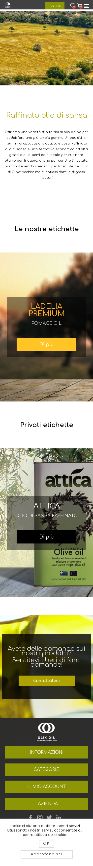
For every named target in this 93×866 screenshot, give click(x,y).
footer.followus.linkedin (59, 817)
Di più (46, 344)
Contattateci (46, 681)
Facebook (30, 817)
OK (46, 843)
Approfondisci (46, 854)
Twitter (49, 817)
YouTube (40, 817)
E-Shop (55, 6)
